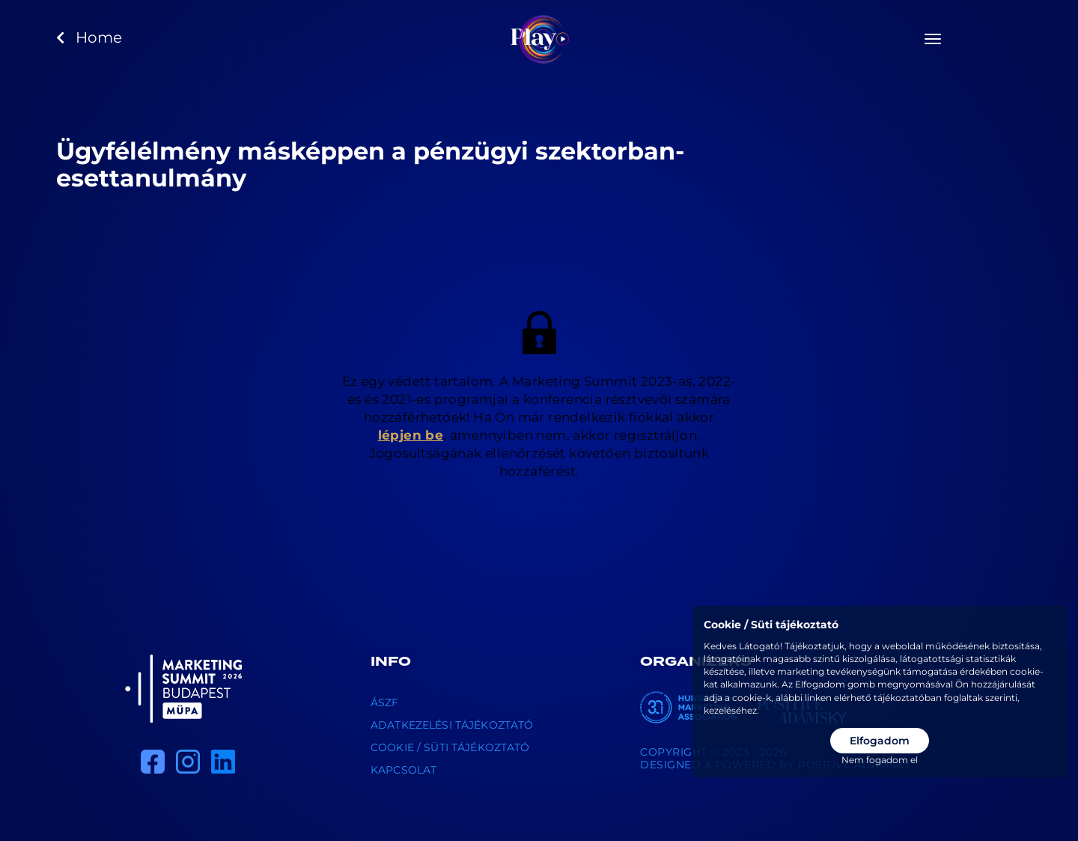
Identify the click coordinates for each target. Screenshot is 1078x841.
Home (89, 37)
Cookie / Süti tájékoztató (450, 747)
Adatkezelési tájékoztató (452, 725)
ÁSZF (385, 702)
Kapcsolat (403, 770)
